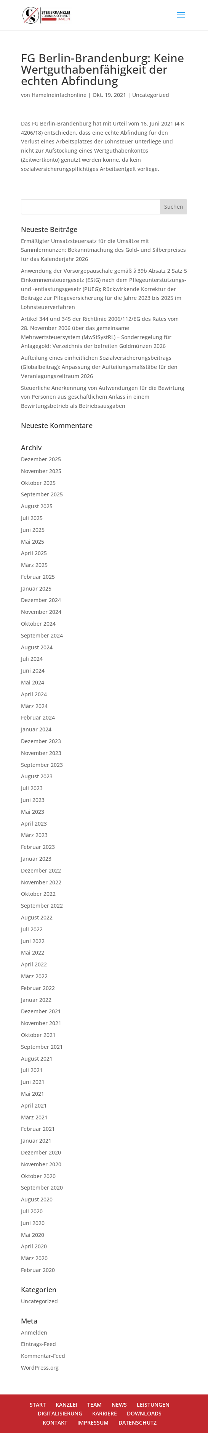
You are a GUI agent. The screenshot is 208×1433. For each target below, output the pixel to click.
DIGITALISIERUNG (60, 1413)
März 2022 (34, 976)
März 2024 (34, 706)
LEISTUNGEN (153, 1404)
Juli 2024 (32, 658)
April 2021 (34, 1105)
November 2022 (41, 882)
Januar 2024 (36, 729)
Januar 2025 (36, 588)
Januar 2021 (36, 1140)
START (38, 1404)
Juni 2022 (33, 941)
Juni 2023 (33, 799)
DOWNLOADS (144, 1413)
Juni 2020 (33, 1223)
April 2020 (34, 1246)
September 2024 (42, 635)
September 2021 (42, 1046)
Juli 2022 (32, 929)
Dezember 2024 (41, 600)
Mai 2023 (32, 811)
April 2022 (34, 964)
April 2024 (34, 694)
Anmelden (34, 1332)
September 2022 (42, 905)
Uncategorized (150, 94)
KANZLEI (66, 1404)
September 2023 (42, 764)
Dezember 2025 (41, 459)
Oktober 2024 (38, 623)
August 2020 (37, 1199)
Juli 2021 (32, 1070)
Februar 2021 (38, 1128)
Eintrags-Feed (38, 1344)
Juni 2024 (33, 670)
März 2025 (34, 564)
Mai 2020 (32, 1234)
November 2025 (41, 471)
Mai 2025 (32, 541)
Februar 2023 (38, 846)
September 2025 (42, 494)
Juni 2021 (33, 1081)
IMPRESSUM (93, 1422)
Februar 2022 (38, 988)
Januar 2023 (36, 858)
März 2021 (34, 1117)
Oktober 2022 (38, 893)
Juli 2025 (32, 518)
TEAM (94, 1404)
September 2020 (42, 1187)
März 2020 (34, 1258)
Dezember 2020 (41, 1152)
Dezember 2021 (41, 1011)
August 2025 (37, 506)
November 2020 (41, 1164)
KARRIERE (104, 1413)
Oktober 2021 (38, 1035)
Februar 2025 (38, 576)
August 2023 (37, 776)
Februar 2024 (38, 717)
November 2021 (41, 1023)
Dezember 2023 (41, 741)
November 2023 (41, 753)
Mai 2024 (32, 682)
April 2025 (34, 553)
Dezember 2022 (41, 870)
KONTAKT (55, 1422)
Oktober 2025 (38, 482)
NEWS (119, 1404)
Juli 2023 (32, 788)
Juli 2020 (32, 1211)
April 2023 (34, 823)
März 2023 (34, 835)
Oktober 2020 (38, 1176)
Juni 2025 (33, 529)
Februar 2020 (38, 1270)
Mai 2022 (32, 952)
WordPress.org (40, 1367)
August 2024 (37, 647)
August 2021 (37, 1058)
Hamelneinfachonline (59, 94)
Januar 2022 (36, 999)
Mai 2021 (32, 1093)
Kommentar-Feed (43, 1355)
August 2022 (37, 917)
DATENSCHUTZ (137, 1422)
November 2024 (41, 611)
